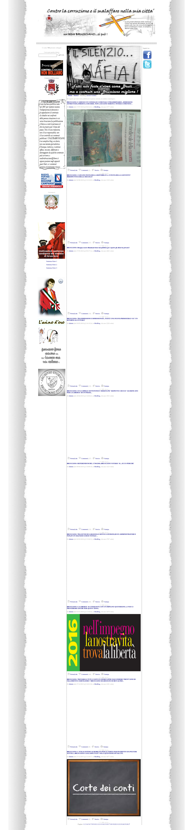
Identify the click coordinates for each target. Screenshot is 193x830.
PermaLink (72, 170)
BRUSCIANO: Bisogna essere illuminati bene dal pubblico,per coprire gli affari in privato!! (98, 247)
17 (109, 824)
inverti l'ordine (91, 95)
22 (119, 824)
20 (115, 824)
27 (129, 824)
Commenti (83, 170)
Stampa (104, 170)
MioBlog (97, 107)
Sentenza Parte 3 (51, 268)
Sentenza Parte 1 (51, 261)
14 (103, 824)
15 (105, 824)
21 (117, 824)
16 (107, 824)
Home (70, 95)
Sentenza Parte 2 (51, 264)
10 (95, 824)
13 (101, 824)
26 (127, 824)
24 (123, 824)
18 (111, 824)
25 (125, 824)
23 (121, 824)
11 (97, 824)
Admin (71, 107)
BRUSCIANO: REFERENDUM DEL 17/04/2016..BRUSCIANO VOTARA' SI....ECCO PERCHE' (100, 463)
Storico (76, 95)
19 (113, 824)
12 (99, 824)
